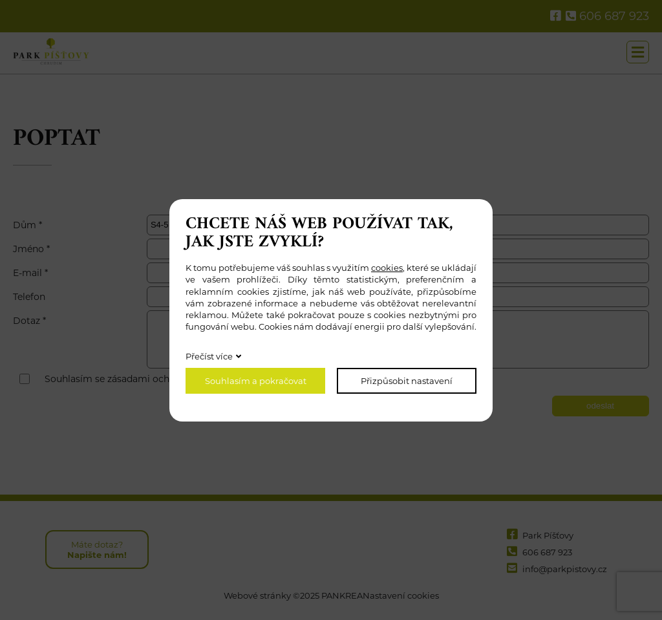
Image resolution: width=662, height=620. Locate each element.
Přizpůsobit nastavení (407, 381)
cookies (387, 267)
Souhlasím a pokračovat (255, 381)
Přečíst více (209, 356)
